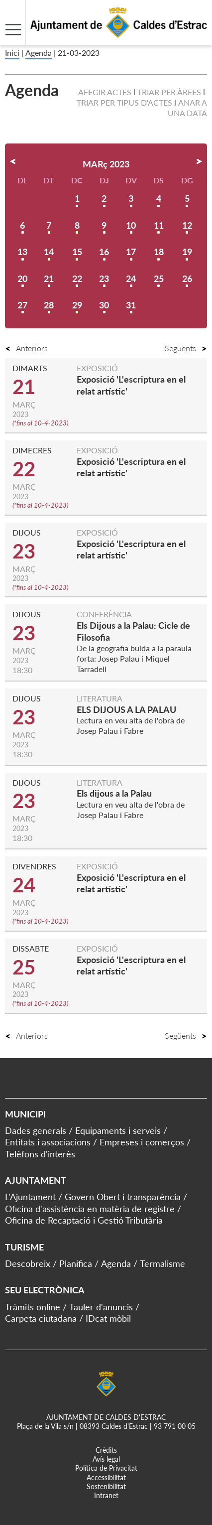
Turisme (24, 1247)
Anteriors (26, 348)
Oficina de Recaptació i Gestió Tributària (84, 1220)
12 (187, 225)
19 (187, 251)
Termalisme (162, 1263)
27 (22, 304)
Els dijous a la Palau (114, 793)
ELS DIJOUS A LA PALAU (126, 709)
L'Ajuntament (30, 1196)
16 (104, 251)
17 (131, 251)
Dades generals (35, 1130)
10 (131, 225)
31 (131, 304)
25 (159, 278)
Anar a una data (187, 108)
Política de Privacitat (106, 1468)
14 (49, 251)
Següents (186, 348)
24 (131, 278)
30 (104, 304)
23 (104, 278)
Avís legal (106, 1459)
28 (49, 304)
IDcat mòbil (108, 1318)
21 (49, 278)
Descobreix (27, 1263)
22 (77, 278)
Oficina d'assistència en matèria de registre (90, 1208)
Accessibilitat (106, 1477)
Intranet (106, 1495)
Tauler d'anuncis (101, 1306)
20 (22, 278)
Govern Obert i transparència (123, 1196)
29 (77, 304)
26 (187, 278)
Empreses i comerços (142, 1141)
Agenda (38, 52)
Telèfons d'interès (40, 1153)
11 (159, 225)
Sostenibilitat (106, 1486)
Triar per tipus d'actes (124, 102)
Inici (12, 52)
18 (159, 251)
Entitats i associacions (48, 1141)
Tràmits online (32, 1306)
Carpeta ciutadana (41, 1318)
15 (77, 251)
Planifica (75, 1263)
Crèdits (106, 1450)
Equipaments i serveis (118, 1130)
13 (22, 251)
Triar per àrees (169, 92)
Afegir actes (104, 92)
